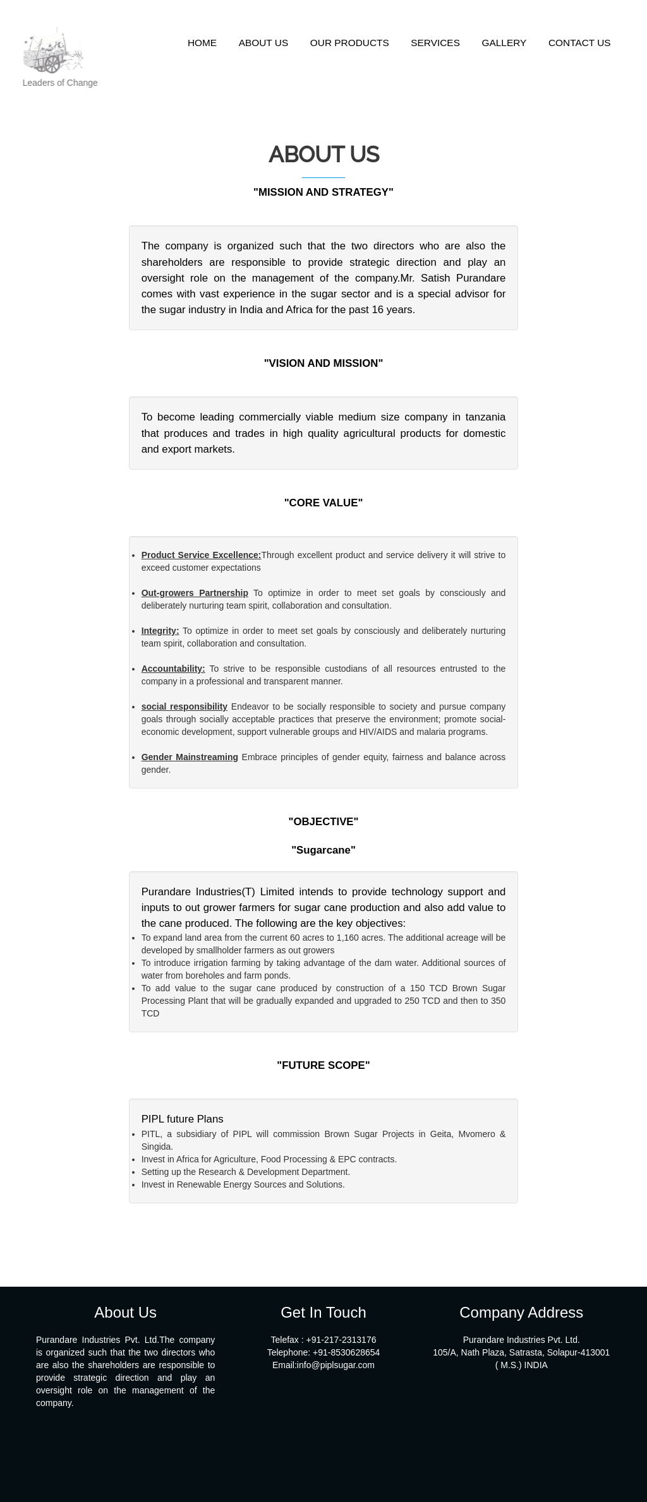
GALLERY (504, 42)
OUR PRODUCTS (349, 42)
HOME (202, 42)
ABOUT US (263, 42)
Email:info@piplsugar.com (323, 1365)
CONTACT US (579, 42)
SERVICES (435, 42)
